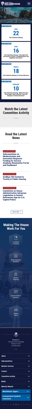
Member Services (15, 366)
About (15, 356)
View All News (16, 211)
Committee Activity (15, 376)
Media (15, 381)
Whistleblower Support (15, 391)
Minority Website (15, 386)
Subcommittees (15, 361)
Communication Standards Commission (15, 397)
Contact (15, 371)
